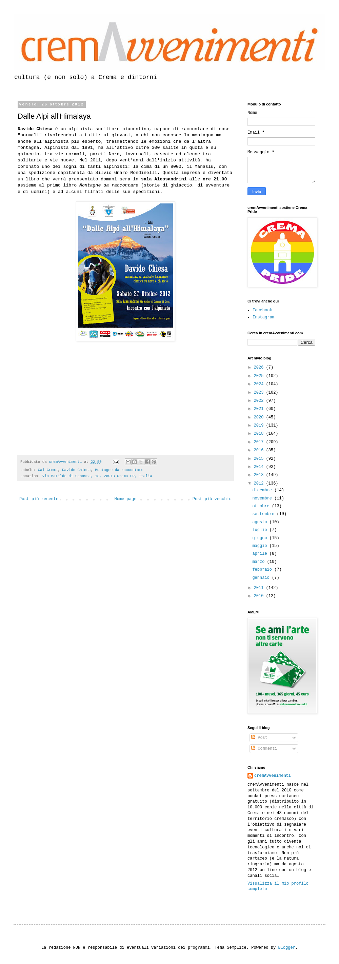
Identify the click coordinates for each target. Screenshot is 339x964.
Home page (126, 499)
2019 (260, 425)
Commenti (264, 748)
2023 (260, 392)
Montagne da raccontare (119, 470)
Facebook (262, 310)
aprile (260, 553)
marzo (259, 561)
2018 (260, 433)
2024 (260, 384)
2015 (260, 458)
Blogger (286, 947)
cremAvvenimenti (272, 775)
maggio (260, 546)
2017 (260, 442)
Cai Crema (48, 470)
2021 (260, 409)
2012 (260, 483)
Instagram (264, 317)
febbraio (263, 569)
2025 (260, 376)
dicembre (263, 490)
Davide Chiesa (76, 470)
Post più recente (38, 499)
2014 (260, 467)
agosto (260, 522)
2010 (260, 596)
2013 (260, 475)
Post (259, 737)
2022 (260, 400)
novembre (263, 498)
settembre (264, 514)
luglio (260, 530)
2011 (260, 588)
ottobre (262, 506)
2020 (260, 417)
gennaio (262, 577)
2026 (260, 367)
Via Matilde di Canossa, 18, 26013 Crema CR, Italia (97, 476)
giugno (260, 538)
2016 (260, 450)
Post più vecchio (212, 499)
